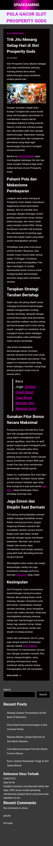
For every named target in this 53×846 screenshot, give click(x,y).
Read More (14, 675)
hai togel (8, 823)
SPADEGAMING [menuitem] (26, 156)
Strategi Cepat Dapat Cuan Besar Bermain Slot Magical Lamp (25, 398)
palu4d (7, 815)
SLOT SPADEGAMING (15, 33)
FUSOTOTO (9, 778)
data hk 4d (9, 782)
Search (7, 689)
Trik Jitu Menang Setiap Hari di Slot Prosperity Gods (23, 45)
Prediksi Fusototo (12, 786)
